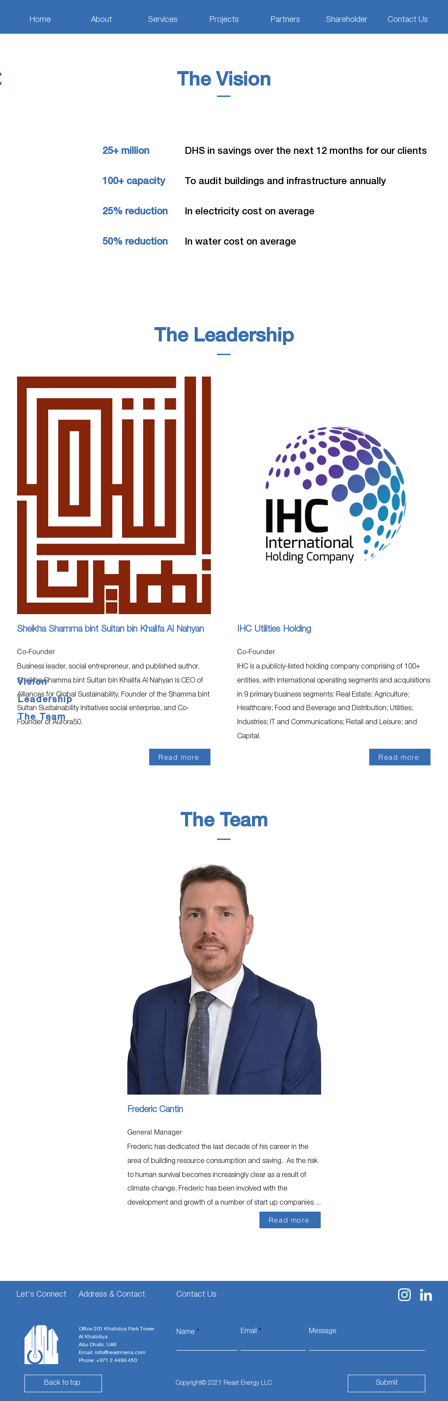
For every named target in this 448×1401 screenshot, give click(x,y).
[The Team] (49, 718)
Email (249, 1331)
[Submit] (386, 1383)
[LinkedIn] (425, 1294)
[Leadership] (49, 700)
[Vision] (49, 683)
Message (322, 1331)
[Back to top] (63, 1383)
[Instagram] (404, 1294)
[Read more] (180, 757)
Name (185, 1332)
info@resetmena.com (120, 1352)
